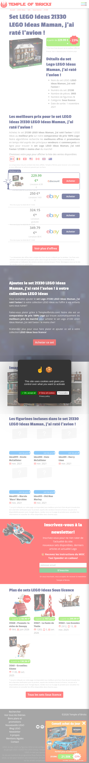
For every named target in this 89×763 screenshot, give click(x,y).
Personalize (63, 393)
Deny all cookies (47, 393)
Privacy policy (44, 396)
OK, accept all (28, 393)
